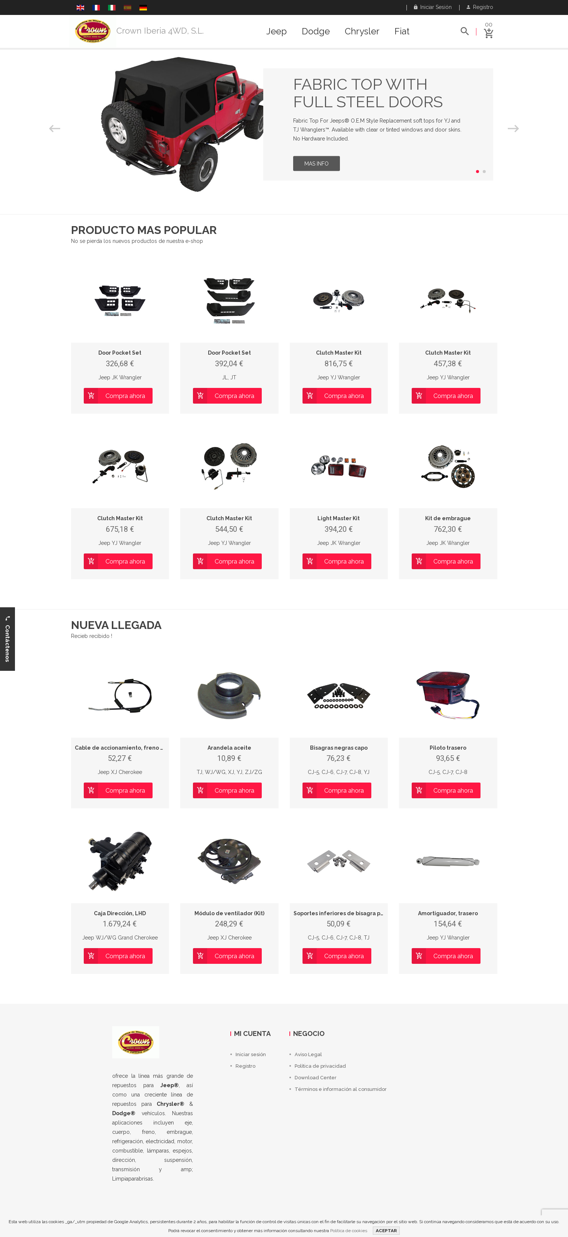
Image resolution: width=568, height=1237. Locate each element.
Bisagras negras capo (339, 748)
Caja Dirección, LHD (120, 913)
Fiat (401, 31)
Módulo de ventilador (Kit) (229, 913)
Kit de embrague (448, 518)
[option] (284, 124)
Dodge (316, 31)
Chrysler (362, 31)
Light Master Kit (338, 518)
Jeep (276, 31)
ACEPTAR (386, 1230)
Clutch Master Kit (339, 353)
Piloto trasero (448, 748)
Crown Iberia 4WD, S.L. (160, 31)
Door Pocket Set (119, 353)
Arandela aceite (229, 748)
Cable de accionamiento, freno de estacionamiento (145, 748)
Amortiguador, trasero (448, 913)
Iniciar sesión (433, 7)
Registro (480, 7)
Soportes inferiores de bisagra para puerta (351, 913)
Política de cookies (348, 1230)
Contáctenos (7, 639)
